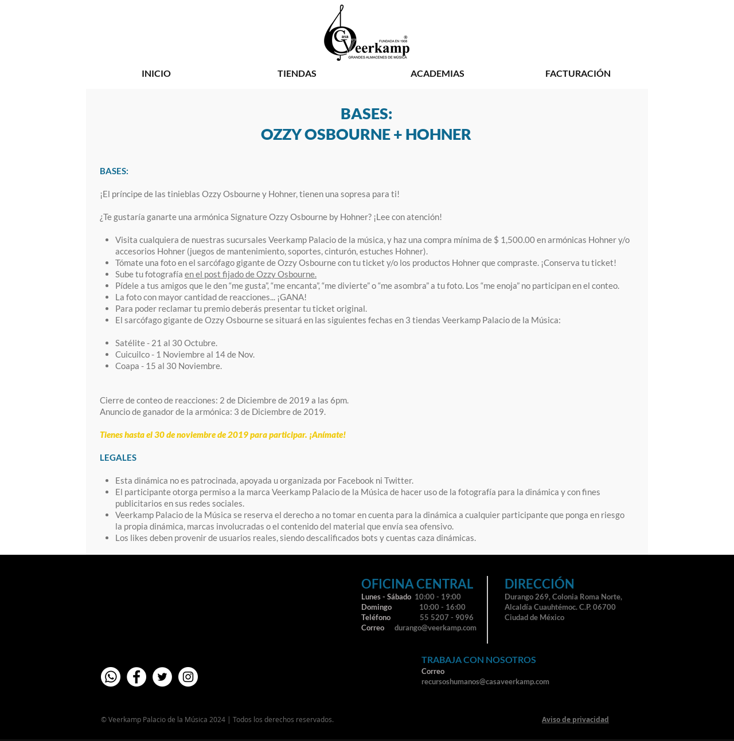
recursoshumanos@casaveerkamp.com (485, 681)
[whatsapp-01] (110, 677)
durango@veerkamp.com (436, 627)
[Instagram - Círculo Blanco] (188, 677)
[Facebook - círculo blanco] (136, 677)
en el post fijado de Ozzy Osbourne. (251, 274)
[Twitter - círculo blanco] (162, 677)
